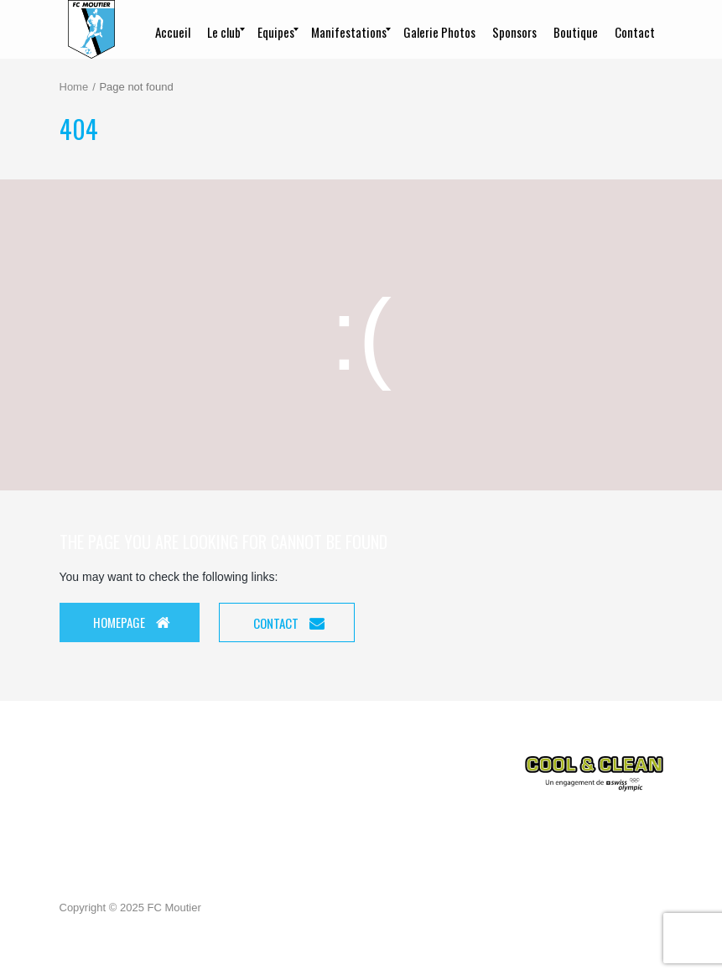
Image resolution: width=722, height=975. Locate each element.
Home (74, 86)
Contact (289, 623)
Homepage (131, 622)
